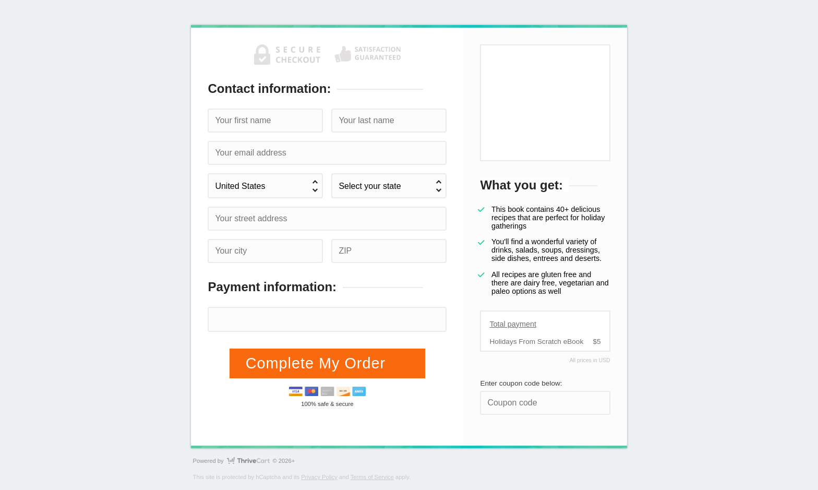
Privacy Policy (319, 477)
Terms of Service (372, 477)
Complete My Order (318, 363)
